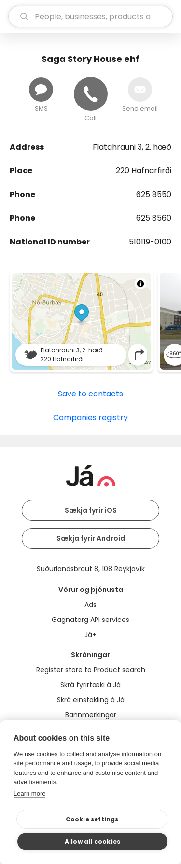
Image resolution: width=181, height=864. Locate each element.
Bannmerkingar (90, 715)
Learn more (29, 793)
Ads (90, 604)
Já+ (90, 634)
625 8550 (153, 194)
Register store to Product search (90, 670)
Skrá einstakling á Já (91, 700)
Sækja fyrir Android (90, 538)
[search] (90, 16)
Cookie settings (92, 819)
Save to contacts (90, 393)
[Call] (91, 94)
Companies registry (90, 417)
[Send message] (41, 89)
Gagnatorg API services (90, 619)
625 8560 (153, 218)
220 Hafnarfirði (143, 170)
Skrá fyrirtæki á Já (90, 685)
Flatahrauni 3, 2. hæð (132, 146)
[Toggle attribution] (140, 283)
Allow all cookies (92, 841)
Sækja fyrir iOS (91, 510)
